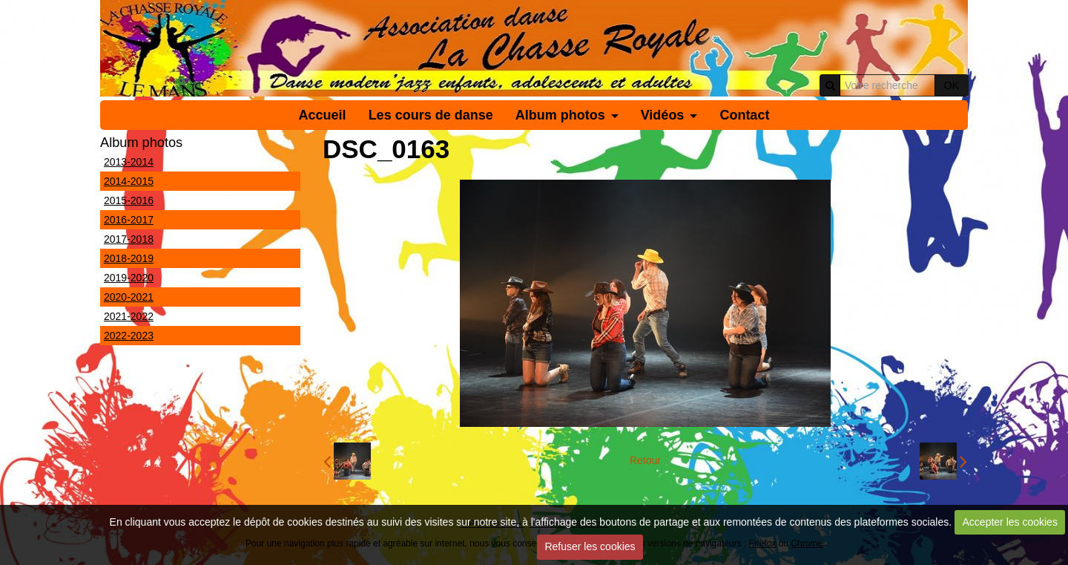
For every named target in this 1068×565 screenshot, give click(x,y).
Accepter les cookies (1010, 522)
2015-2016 (129, 200)
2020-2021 (129, 297)
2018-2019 (129, 258)
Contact (744, 115)
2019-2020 (129, 278)
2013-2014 (129, 162)
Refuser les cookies (589, 546)
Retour (645, 460)
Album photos (560, 115)
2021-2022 (129, 316)
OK (951, 85)
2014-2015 (129, 181)
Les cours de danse (431, 115)
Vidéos (663, 115)
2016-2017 (129, 220)
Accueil (322, 115)
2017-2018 (129, 239)
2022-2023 (129, 336)
